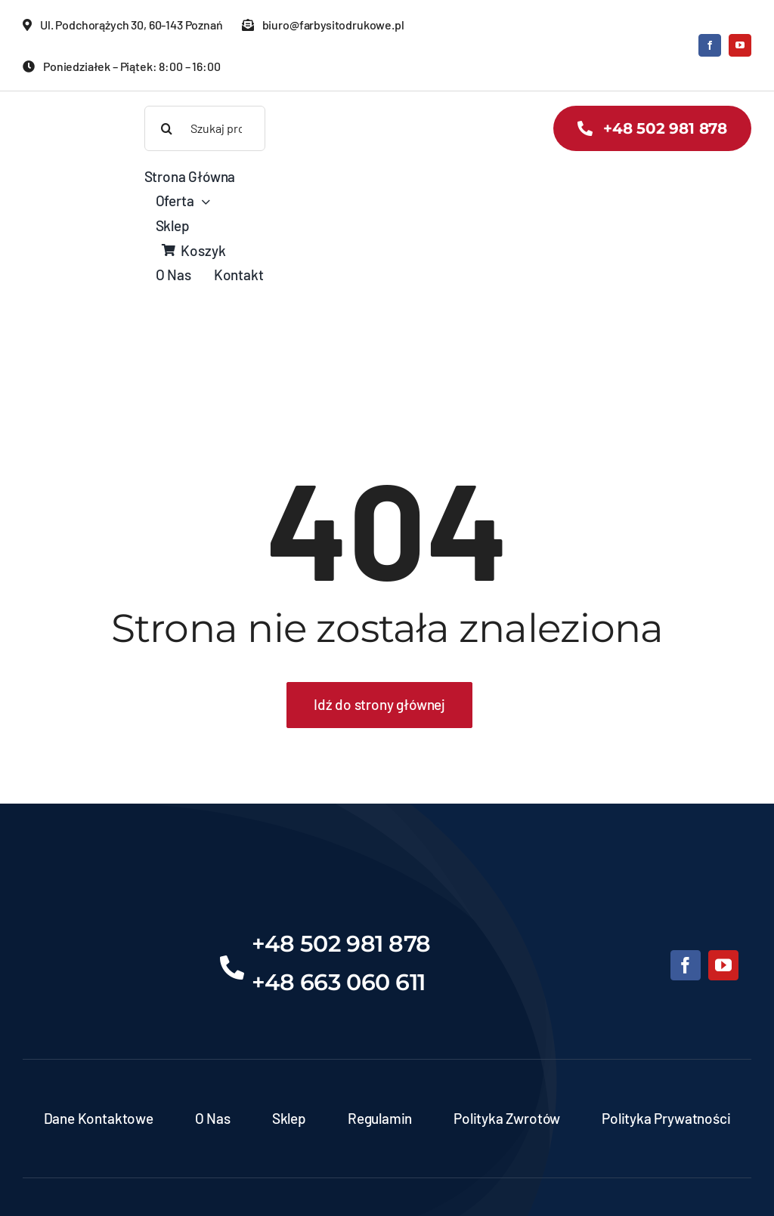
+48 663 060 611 (339, 982)
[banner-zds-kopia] (66, 113)
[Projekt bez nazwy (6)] (103, 923)
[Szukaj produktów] (205, 128)
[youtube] (740, 45)
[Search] (167, 128)
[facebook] (709, 45)
